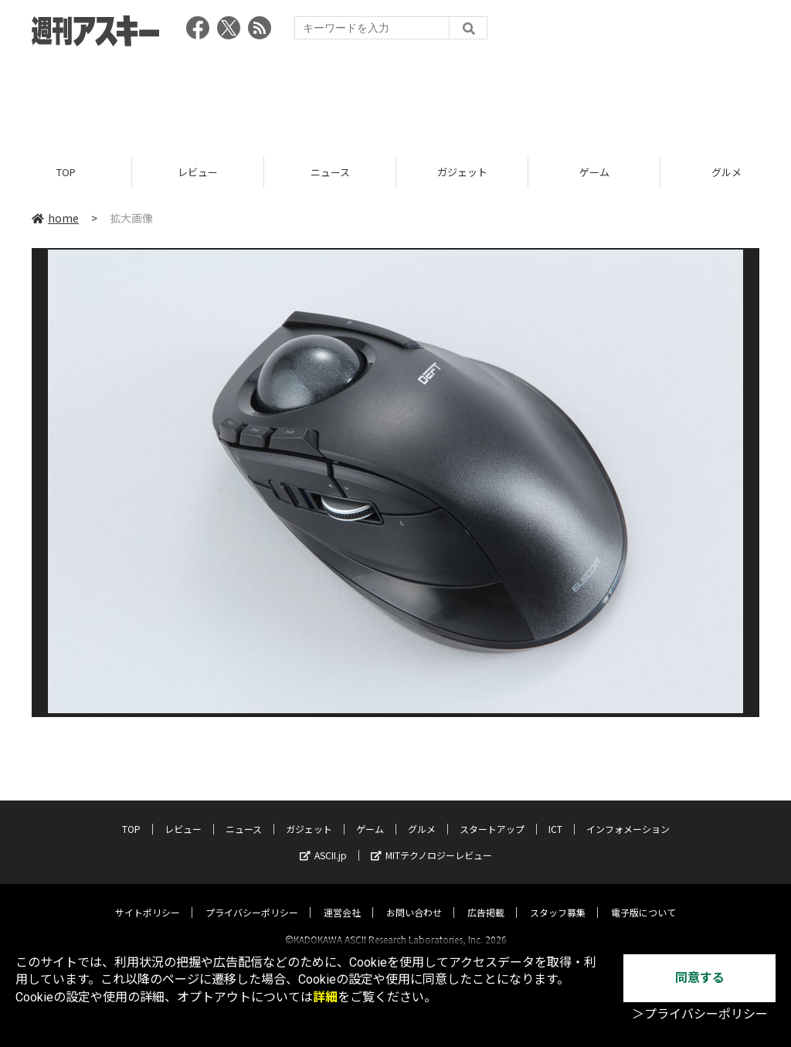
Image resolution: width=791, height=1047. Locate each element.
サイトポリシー (147, 898)
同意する (700, 978)
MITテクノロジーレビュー (431, 841)
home (55, 218)
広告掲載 (485, 898)
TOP (66, 172)
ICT (555, 814)
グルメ (422, 814)
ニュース (330, 172)
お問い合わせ (414, 898)
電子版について (643, 898)
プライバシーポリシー (251, 898)
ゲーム (594, 172)
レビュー (198, 172)
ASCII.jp (323, 841)
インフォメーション (628, 814)
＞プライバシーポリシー (700, 1014)
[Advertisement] (395, 96)
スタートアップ (492, 814)
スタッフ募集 (558, 898)
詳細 (325, 997)
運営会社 (342, 898)
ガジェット (462, 172)
